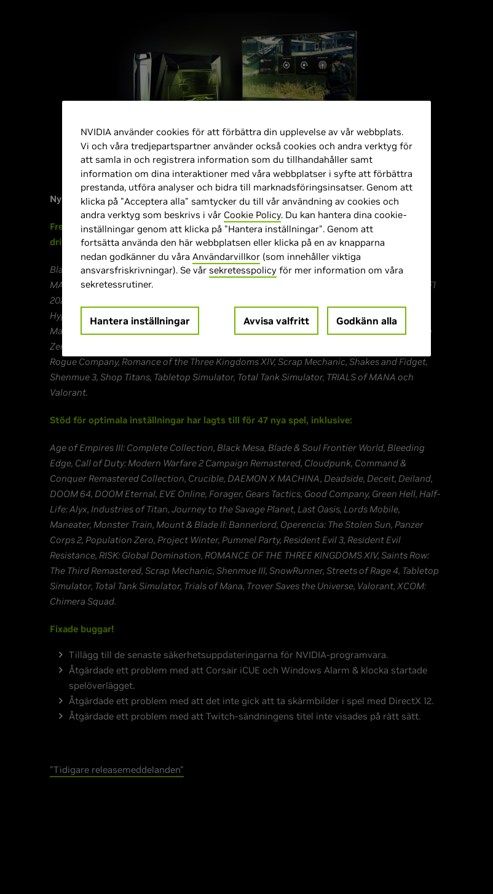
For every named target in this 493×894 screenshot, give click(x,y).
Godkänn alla (366, 321)
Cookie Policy (252, 215)
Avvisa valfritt (276, 321)
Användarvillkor (226, 256)
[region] (246, 228)
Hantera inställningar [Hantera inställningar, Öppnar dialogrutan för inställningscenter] (140, 321)
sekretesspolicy (243, 270)
